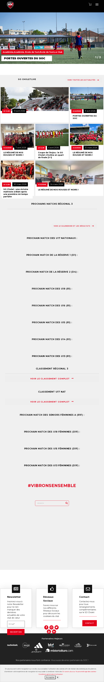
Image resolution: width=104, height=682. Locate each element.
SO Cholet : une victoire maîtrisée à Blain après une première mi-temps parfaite (15, 193)
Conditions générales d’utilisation (51, 674)
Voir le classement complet (52, 378)
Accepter (50, 677)
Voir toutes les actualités (83, 80)
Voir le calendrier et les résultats (74, 226)
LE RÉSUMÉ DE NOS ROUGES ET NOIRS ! (13, 153)
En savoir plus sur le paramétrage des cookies (79, 671)
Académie (77, 111)
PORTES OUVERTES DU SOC (85, 117)
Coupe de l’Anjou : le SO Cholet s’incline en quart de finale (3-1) (51, 155)
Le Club (6, 111)
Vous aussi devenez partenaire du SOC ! (69, 660)
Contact (89, 623)
